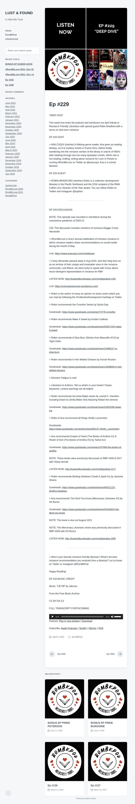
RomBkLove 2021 (14, 192)
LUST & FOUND (19, 13)
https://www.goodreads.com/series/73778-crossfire (88, 312)
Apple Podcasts (69, 628)
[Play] (52, 616)
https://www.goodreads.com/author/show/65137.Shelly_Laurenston (84, 429)
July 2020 (10, 137)
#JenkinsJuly (11, 39)
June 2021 (10, 103)
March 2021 (11, 113)
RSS (100, 628)
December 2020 (13, 123)
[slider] (82, 616)
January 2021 (12, 120)
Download (87, 621)
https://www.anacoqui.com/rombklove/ (75, 253)
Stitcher (92, 628)
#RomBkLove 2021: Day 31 (19, 69)
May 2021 (10, 106)
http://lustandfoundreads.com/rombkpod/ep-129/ (90, 279)
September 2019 (13, 170)
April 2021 (10, 110)
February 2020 (12, 153)
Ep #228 (9, 85)
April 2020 (10, 147)
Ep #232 (9, 80)
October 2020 (12, 130)
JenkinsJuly (11, 185)
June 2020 (10, 140)
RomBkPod (11, 35)
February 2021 (12, 116)
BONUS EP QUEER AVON (18, 64)
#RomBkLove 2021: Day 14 (19, 74)
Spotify (82, 628)
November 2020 (13, 127)
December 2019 (13, 160)
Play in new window (69, 621)
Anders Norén (90, 798)
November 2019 (13, 163)
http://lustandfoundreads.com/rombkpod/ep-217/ (90, 469)
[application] (86, 616)
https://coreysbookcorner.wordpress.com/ (76, 286)
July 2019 (10, 174)
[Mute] (112, 616)
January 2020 (12, 157)
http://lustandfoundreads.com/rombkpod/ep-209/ (90, 538)
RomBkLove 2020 (14, 189)
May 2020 (10, 143)
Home (8, 30)
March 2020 (11, 150)
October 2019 (12, 167)
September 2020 (13, 133)
